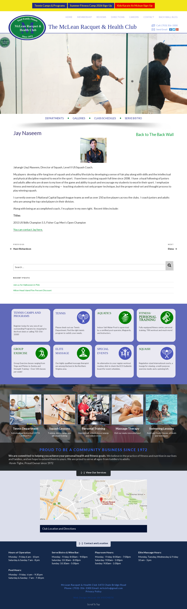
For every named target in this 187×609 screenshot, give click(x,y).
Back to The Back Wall (155, 132)
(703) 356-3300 (169, 23)
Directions (118, 15)
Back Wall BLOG (168, 15)
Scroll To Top (93, 603)
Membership (85, 15)
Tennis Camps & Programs (43, 4)
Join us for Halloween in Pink (26, 282)
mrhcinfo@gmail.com (111, 586)
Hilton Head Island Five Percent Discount (32, 288)
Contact (149, 15)
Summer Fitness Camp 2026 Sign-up (90, 4)
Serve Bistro (133, 116)
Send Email (161, 27)
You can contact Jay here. (28, 227)
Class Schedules (105, 116)
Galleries (79, 116)
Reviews (102, 15)
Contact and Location (93, 541)
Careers (134, 15)
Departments (54, 116)
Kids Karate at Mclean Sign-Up (141, 4)
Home (69, 15)
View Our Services (93, 471)
